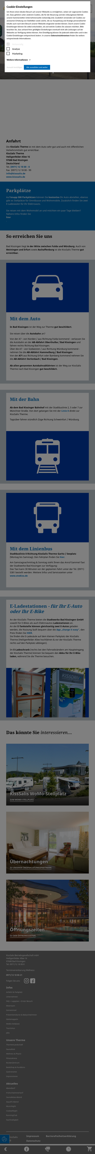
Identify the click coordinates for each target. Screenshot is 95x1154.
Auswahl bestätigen (14, 67)
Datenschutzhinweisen (60, 35)
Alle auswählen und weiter (37, 67)
